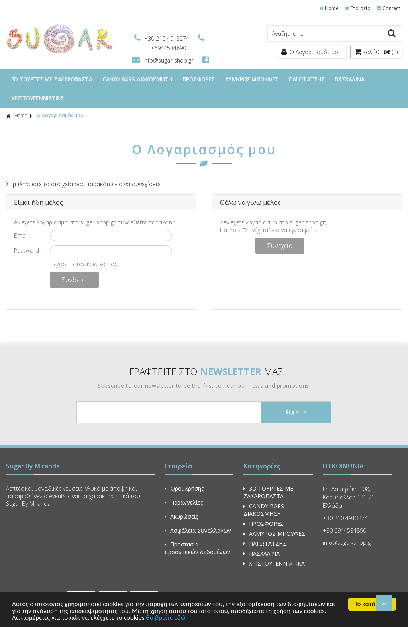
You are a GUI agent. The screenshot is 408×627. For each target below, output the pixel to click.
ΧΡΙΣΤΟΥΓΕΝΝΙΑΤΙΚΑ (37, 98)
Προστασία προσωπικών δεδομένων (197, 548)
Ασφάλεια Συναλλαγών (198, 530)
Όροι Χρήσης (184, 488)
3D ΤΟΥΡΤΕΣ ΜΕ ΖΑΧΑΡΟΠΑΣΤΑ (51, 79)
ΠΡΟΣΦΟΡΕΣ (198, 79)
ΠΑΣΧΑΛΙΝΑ (349, 79)
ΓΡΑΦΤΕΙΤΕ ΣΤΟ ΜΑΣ (206, 371)
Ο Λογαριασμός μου (60, 115)
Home (329, 8)
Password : (28, 250)
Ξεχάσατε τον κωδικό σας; (84, 264)
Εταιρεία (358, 8)
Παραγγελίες (184, 502)
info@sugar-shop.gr (163, 60)
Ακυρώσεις (181, 516)
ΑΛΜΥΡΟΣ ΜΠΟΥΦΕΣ (252, 79)
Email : (22, 235)
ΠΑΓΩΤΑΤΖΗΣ (307, 79)
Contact (388, 8)
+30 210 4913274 (162, 38)
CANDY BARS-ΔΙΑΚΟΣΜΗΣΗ (137, 79)
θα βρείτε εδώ (166, 618)
